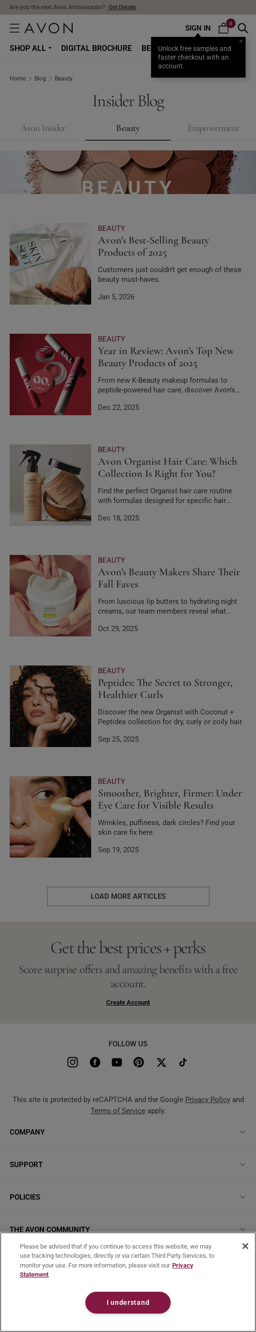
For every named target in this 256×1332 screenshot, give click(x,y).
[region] (128, 1282)
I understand (128, 1303)
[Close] (245, 1246)
